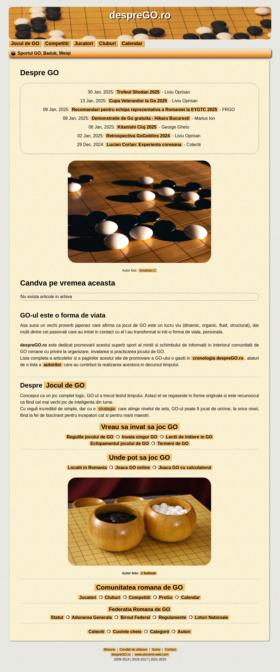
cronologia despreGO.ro (217, 358)
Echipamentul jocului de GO (119, 443)
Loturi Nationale (211, 617)
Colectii (96, 631)
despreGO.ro (120, 654)
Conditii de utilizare (133, 649)
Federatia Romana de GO (139, 609)
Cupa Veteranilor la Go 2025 (138, 100)
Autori (184, 631)
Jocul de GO (25, 43)
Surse (156, 649)
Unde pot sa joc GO (139, 457)
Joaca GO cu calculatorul (185, 467)
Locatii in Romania (87, 467)
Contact (170, 649)
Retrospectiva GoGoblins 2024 (138, 135)
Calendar (132, 43)
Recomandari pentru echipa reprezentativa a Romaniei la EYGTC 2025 (144, 109)
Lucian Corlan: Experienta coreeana (144, 144)
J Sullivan (148, 573)
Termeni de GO (173, 443)
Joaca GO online (132, 467)
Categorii (159, 631)
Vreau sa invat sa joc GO (139, 426)
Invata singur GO (140, 437)
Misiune (109, 649)
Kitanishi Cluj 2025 (137, 127)
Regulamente (172, 617)
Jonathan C (147, 270)
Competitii (57, 43)
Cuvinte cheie (127, 631)
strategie (107, 408)
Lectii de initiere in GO (189, 437)
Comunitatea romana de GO (139, 587)
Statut (57, 617)
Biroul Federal (135, 617)
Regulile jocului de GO (90, 437)
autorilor (52, 364)
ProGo (166, 597)
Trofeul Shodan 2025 (138, 92)
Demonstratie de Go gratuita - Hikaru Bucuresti (141, 118)
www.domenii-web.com (151, 654)
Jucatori (84, 43)
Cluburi (107, 43)
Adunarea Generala (92, 617)
